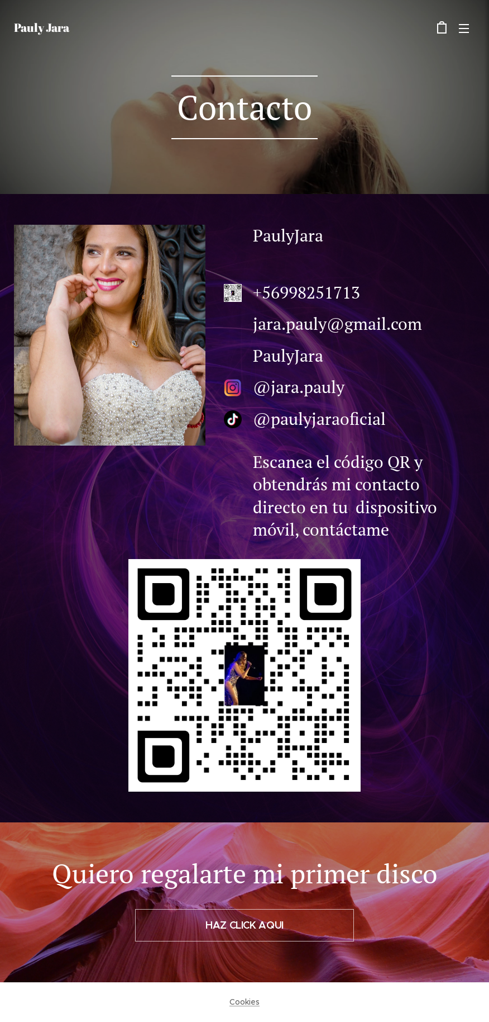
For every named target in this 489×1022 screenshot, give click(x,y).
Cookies (244, 1002)
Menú (464, 28)
